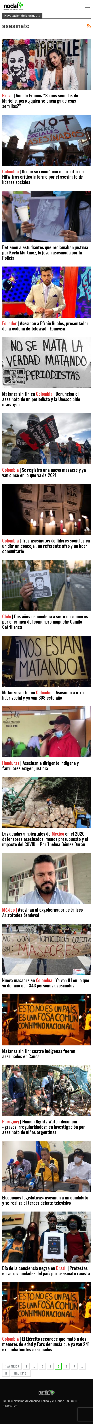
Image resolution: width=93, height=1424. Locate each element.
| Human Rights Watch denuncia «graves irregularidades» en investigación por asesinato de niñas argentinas (43, 1126)
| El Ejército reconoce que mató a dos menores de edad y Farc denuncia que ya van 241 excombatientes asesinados (46, 1344)
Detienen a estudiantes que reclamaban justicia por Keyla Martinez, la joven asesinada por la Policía (45, 252)
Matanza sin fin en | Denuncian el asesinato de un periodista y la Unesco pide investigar (41, 399)
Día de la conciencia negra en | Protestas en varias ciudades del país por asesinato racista (46, 1270)
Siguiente (20, 1373)
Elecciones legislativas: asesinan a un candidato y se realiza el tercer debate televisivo (45, 1200)
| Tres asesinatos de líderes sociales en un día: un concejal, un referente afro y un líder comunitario (46, 545)
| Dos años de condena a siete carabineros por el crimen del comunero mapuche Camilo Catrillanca (45, 621)
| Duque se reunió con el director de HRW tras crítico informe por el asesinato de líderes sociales (43, 176)
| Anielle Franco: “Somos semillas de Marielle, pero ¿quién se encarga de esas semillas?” (40, 100)
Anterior (12, 1366)
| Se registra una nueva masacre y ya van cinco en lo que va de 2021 (44, 472)
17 (6, 1373)
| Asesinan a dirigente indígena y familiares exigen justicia (40, 765)
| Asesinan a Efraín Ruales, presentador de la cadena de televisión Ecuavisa (45, 326)
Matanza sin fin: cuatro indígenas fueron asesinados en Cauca (38, 1053)
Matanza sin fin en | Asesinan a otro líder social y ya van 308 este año (43, 695)
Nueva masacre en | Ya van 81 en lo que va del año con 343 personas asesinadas (45, 983)
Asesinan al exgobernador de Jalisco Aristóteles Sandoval (42, 912)
